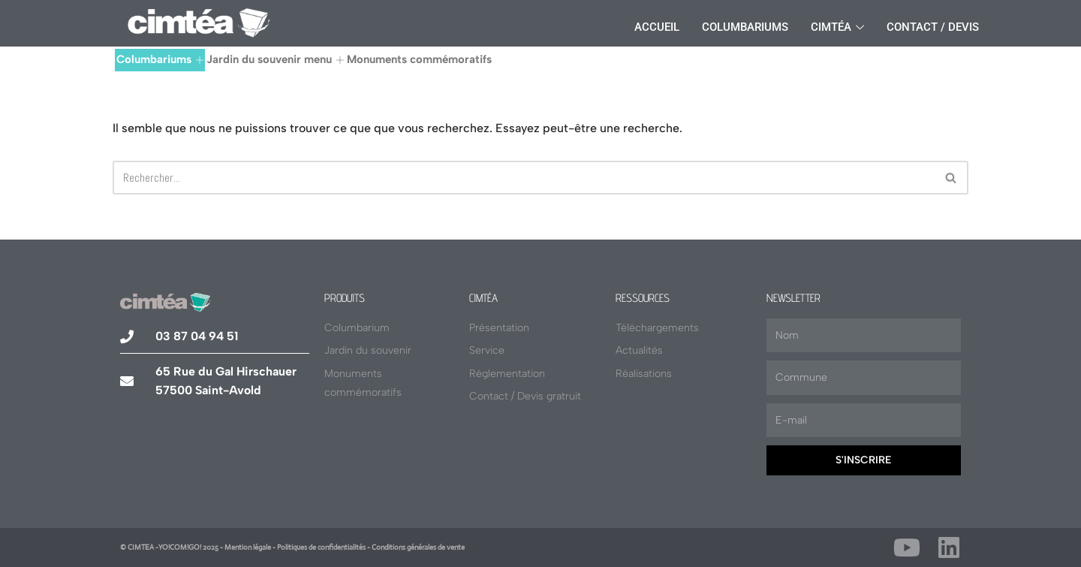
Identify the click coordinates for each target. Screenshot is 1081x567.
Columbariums (745, 27)
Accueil (656, 27)
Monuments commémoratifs (419, 59)
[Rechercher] (524, 178)
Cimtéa (837, 27)
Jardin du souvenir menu (275, 59)
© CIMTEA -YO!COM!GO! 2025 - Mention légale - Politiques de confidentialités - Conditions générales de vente (292, 547)
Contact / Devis (933, 27)
